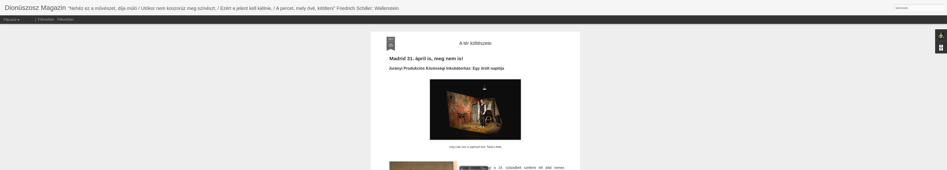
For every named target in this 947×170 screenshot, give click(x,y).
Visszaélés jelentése (503, 167)
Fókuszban (46, 19)
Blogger (486, 167)
